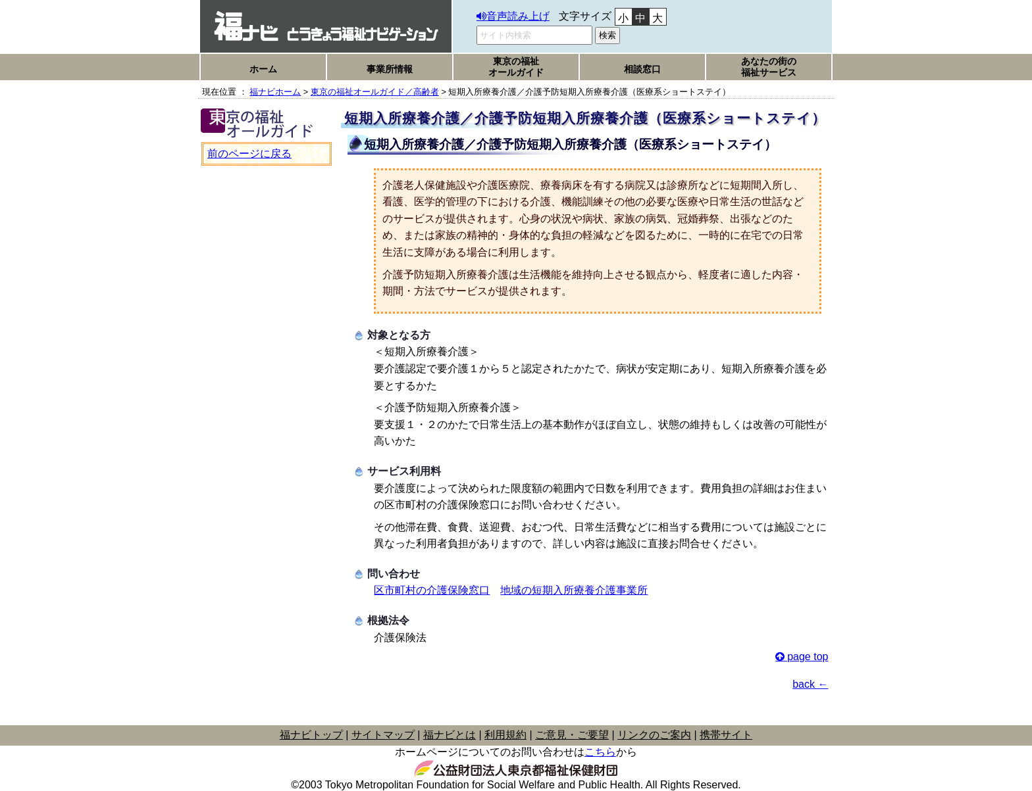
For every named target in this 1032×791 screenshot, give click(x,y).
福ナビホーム (275, 92)
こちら (600, 751)
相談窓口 (642, 69)
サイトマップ (383, 734)
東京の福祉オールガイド (516, 67)
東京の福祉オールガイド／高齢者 (375, 92)
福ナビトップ (311, 734)
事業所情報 (390, 69)
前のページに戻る (249, 153)
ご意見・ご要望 (572, 734)
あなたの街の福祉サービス (768, 67)
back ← (810, 684)
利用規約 (505, 734)
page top (807, 656)
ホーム (263, 69)
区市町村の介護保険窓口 (432, 590)
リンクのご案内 (654, 734)
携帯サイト (726, 734)
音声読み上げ (518, 16)
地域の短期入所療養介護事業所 (574, 590)
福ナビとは (449, 734)
